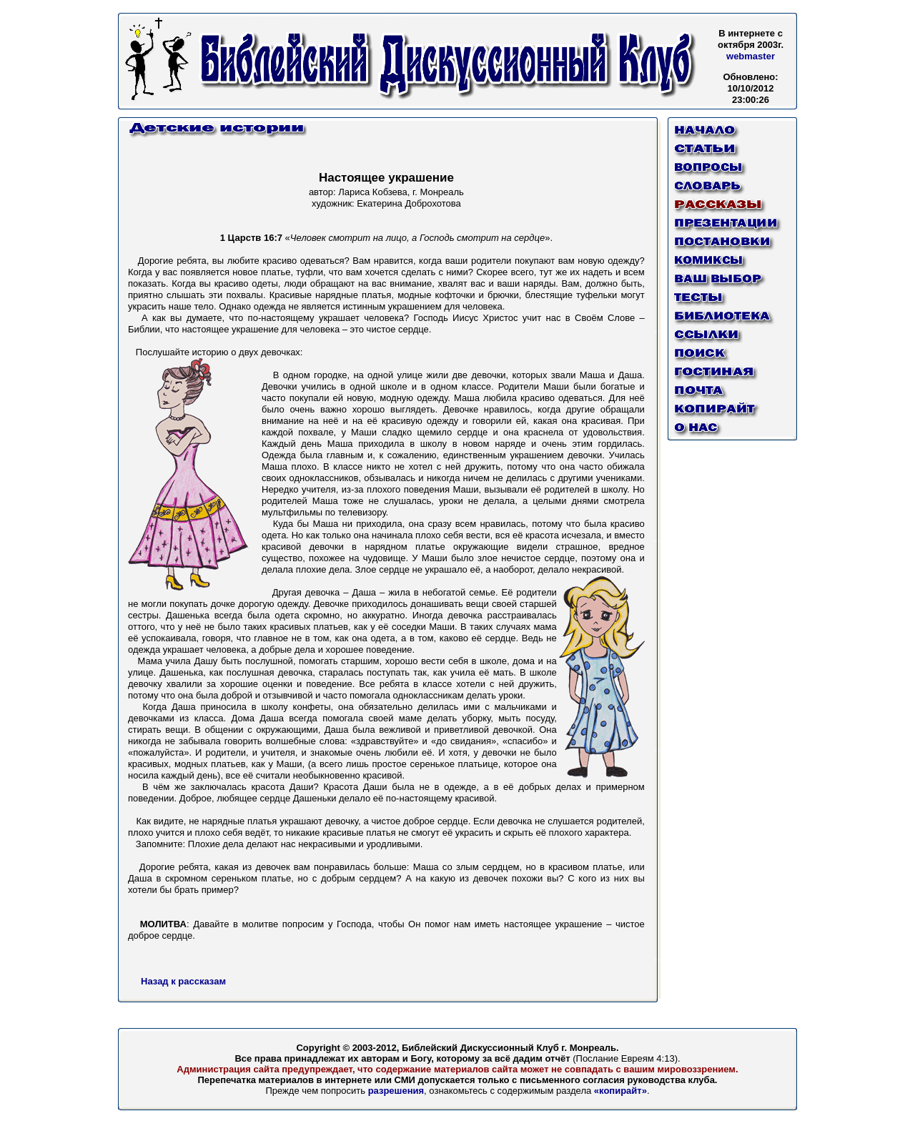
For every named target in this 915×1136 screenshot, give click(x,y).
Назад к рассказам (183, 981)
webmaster (750, 56)
